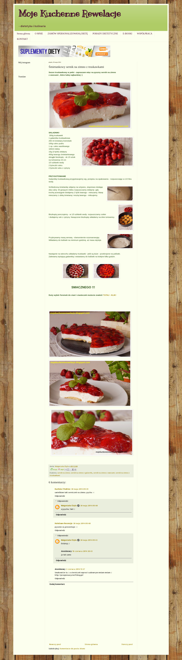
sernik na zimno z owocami (104, 473)
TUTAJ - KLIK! (109, 295)
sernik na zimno (63, 473)
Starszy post (127, 644)
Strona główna (23, 33)
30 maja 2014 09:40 (89, 505)
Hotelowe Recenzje (63, 523)
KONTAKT (22, 39)
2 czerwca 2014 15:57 (75, 569)
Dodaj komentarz (57, 584)
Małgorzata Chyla (68, 505)
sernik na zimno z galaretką (82, 473)
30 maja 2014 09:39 (79, 489)
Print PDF (57, 469)
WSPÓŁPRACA (144, 33)
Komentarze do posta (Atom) (72, 648)
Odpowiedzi (62, 501)
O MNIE (39, 33)
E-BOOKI (127, 33)
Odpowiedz (60, 496)
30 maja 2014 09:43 (88, 540)
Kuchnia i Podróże (62, 489)
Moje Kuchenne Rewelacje (69, 13)
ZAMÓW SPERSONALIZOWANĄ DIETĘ (68, 33)
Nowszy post (55, 644)
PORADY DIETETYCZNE (105, 33)
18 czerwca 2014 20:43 (82, 551)
